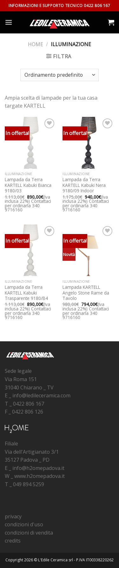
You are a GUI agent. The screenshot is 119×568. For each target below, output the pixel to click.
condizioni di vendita (29, 532)
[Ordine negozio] (59, 75)
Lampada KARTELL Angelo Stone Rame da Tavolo (86, 292)
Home (35, 44)
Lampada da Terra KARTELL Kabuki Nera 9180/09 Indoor (84, 185)
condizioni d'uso (24, 524)
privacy (13, 516)
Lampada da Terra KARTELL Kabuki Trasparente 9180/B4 (26, 292)
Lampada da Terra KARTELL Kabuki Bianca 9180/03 (28, 185)
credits (13, 540)
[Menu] (8, 22)
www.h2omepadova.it (39, 475)
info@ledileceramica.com (41, 395)
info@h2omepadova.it (38, 468)
